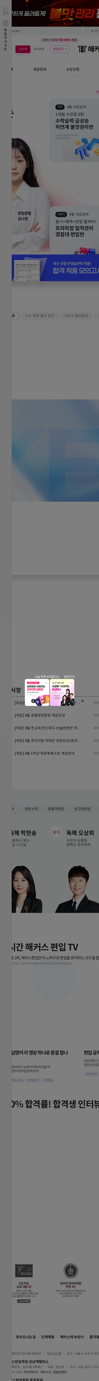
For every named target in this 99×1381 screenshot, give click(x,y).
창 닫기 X (69, 677)
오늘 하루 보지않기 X (47, 677)
